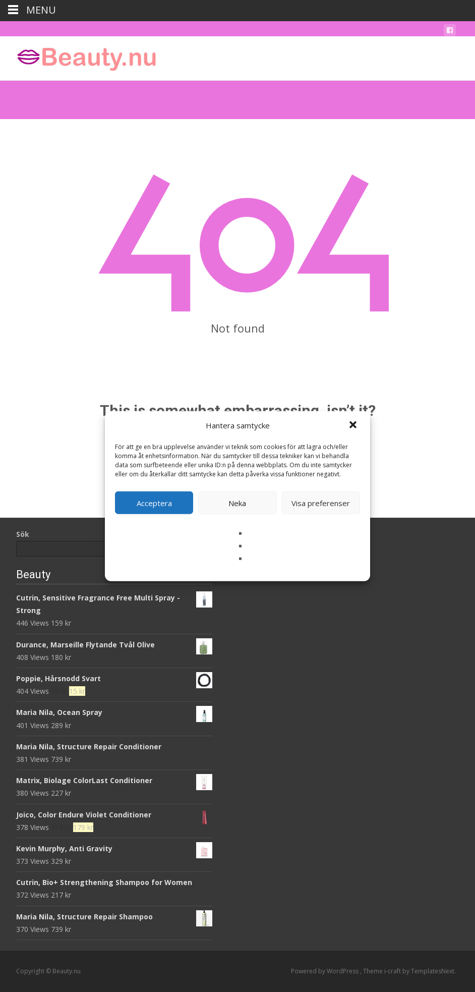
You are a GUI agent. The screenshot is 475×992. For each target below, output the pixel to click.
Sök (22, 534)
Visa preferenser (320, 503)
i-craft (393, 971)
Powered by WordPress (325, 971)
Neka (237, 503)
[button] (354, 425)
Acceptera (154, 503)
